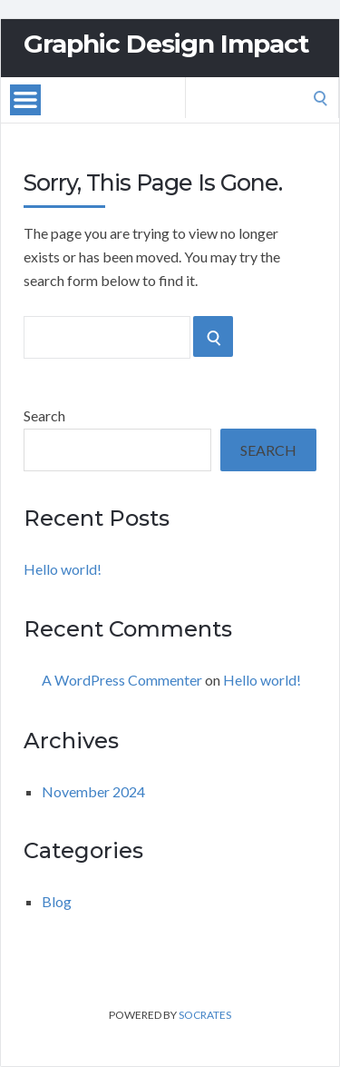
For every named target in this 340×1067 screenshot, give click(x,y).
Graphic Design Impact (166, 43)
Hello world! (63, 569)
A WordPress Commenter (122, 679)
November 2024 (93, 791)
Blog (57, 901)
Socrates (205, 1015)
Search (44, 415)
